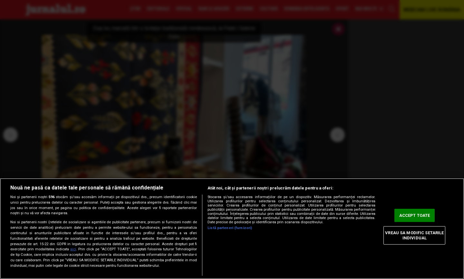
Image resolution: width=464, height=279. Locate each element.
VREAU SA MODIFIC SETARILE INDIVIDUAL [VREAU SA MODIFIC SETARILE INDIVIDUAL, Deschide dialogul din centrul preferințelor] (414, 235)
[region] (232, 228)
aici (73, 249)
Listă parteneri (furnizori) (230, 228)
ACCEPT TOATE (414, 215)
